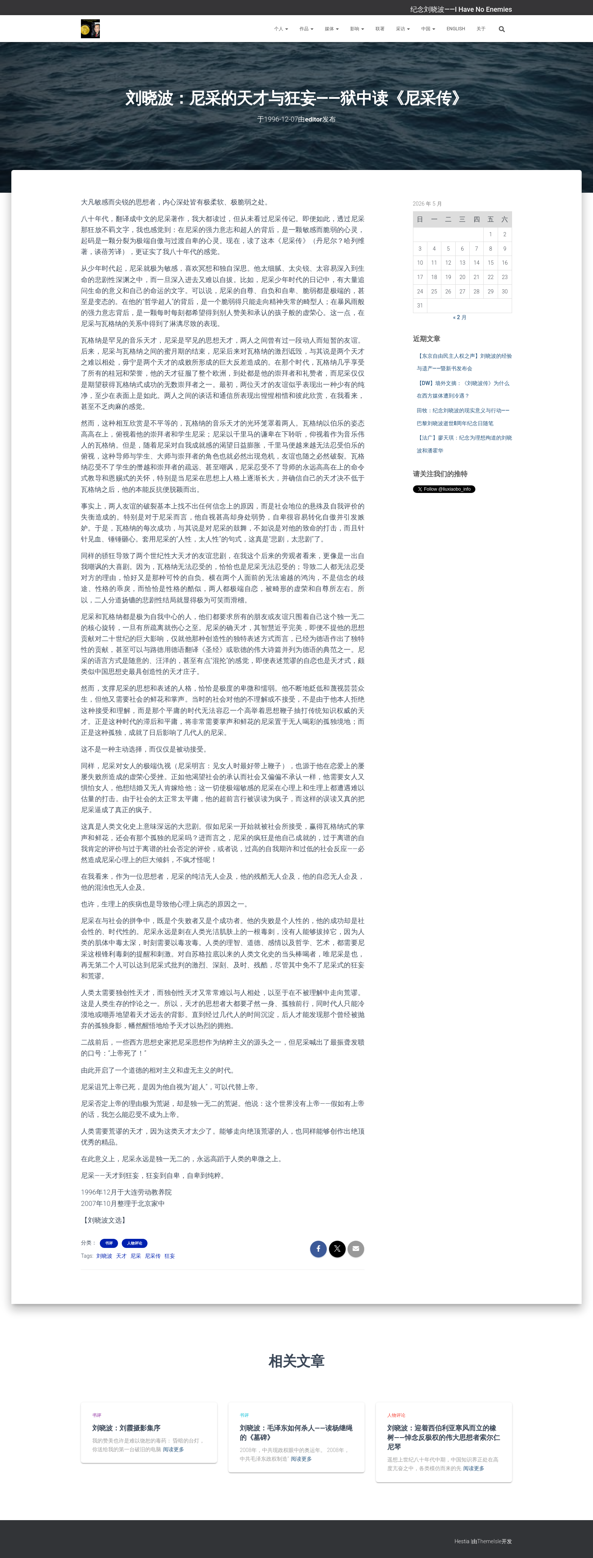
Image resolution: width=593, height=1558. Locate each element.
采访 (403, 28)
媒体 (332, 28)
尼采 (135, 1256)
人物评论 (134, 1243)
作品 (307, 28)
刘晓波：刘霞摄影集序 (126, 1427)
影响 (357, 28)
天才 (121, 1256)
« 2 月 (460, 317)
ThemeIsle (489, 1541)
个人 (281, 28)
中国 (428, 28)
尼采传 (153, 1256)
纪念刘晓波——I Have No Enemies (461, 9)
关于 (481, 28)
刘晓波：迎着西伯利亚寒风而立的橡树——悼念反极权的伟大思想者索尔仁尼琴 (443, 1437)
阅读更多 (173, 1449)
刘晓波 (104, 1256)
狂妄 (170, 1256)
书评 (109, 1243)
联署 (380, 28)
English (456, 28)
